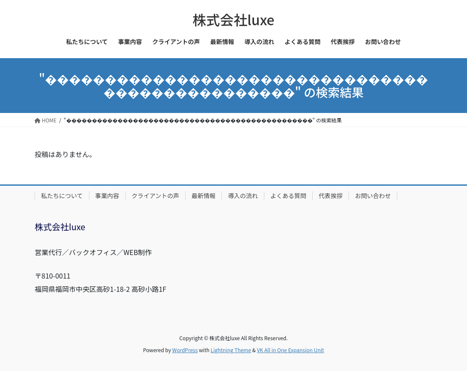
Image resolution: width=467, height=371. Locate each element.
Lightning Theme (230, 349)
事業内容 (107, 195)
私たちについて (62, 195)
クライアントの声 (155, 195)
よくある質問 (288, 195)
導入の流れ (243, 195)
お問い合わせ (373, 195)
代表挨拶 (331, 195)
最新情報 (204, 195)
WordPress (185, 349)
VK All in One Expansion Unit (290, 349)
